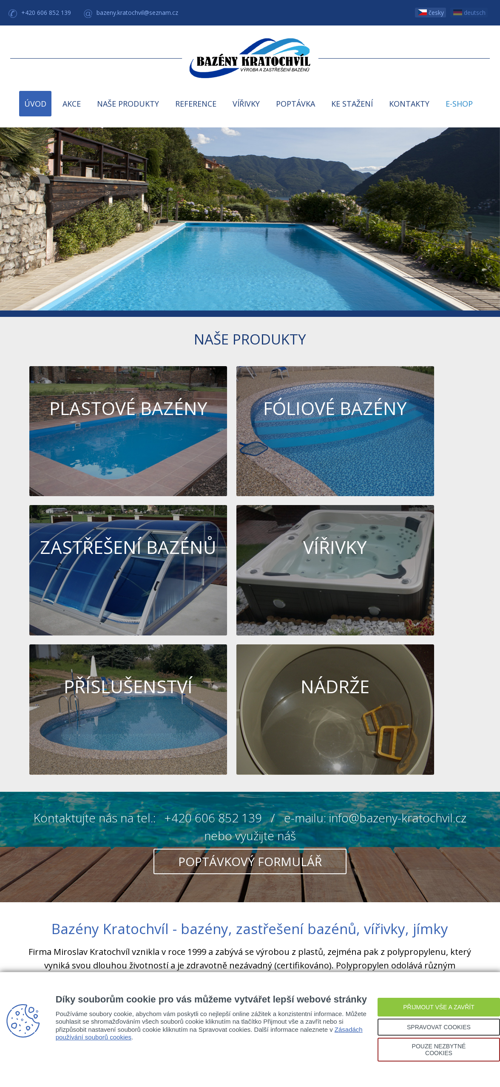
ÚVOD (35, 104)
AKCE (71, 104)
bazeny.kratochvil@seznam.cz (137, 12)
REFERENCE (195, 104)
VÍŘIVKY (246, 104)
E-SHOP (459, 104)
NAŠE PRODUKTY (128, 104)
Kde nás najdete (250, 883)
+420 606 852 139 (46, 12)
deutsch (469, 12)
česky (431, 12)
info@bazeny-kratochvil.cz (397, 604)
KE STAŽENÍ (352, 104)
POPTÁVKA (295, 104)
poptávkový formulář (250, 648)
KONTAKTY (409, 104)
